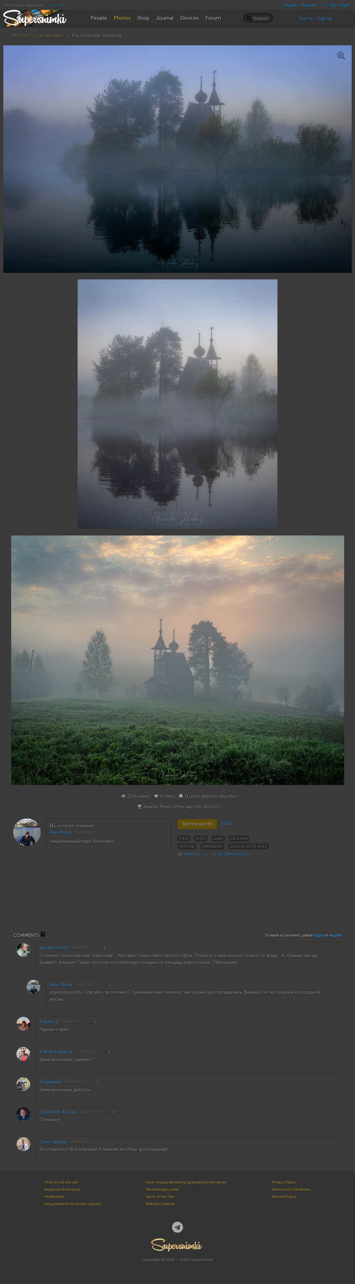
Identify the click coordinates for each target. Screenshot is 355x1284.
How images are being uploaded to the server (186, 1182)
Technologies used (162, 1189)
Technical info (197, 824)
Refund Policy (284, 1196)
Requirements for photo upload (72, 1204)
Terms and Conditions (291, 1189)
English (290, 5)
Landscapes (50, 35)
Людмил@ (50, 1082)
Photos (20, 35)
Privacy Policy (284, 1182)
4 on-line (57, 5)
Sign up (325, 18)
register (335, 935)
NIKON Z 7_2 (196, 854)
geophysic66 (53, 947)
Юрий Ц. (49, 1021)
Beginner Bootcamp (62, 1189)
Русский (308, 5)
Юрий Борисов (56, 1052)
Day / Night (335, 5)
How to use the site (61, 1182)
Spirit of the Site (160, 1196)
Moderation (54, 1196)
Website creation (160, 1204)
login (318, 935)
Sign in (306, 18)
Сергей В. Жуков (58, 1112)
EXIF (226, 824)
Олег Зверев (53, 1142)
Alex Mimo (61, 832)
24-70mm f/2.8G (233, 854)
